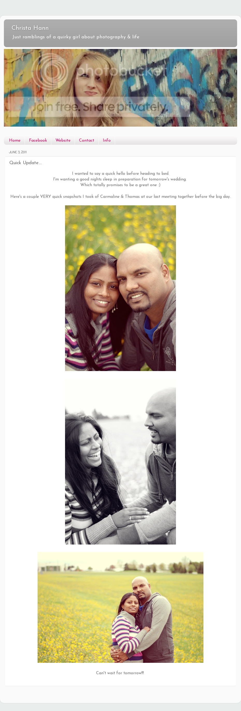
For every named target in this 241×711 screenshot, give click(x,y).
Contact (86, 141)
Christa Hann (30, 28)
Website (62, 141)
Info (107, 141)
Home (14, 141)
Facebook (38, 141)
